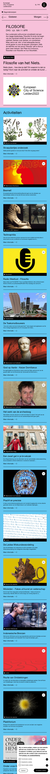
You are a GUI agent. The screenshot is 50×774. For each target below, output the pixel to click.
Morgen (41, 17)
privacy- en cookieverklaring (31, 755)
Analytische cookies (26, 762)
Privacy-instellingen (21, 744)
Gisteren (9, 17)
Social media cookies (27, 765)
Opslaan (23, 770)
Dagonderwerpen (9, 12)
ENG (38, 4)
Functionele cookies (26, 759)
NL (36, 4)
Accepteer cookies (41, 770)
